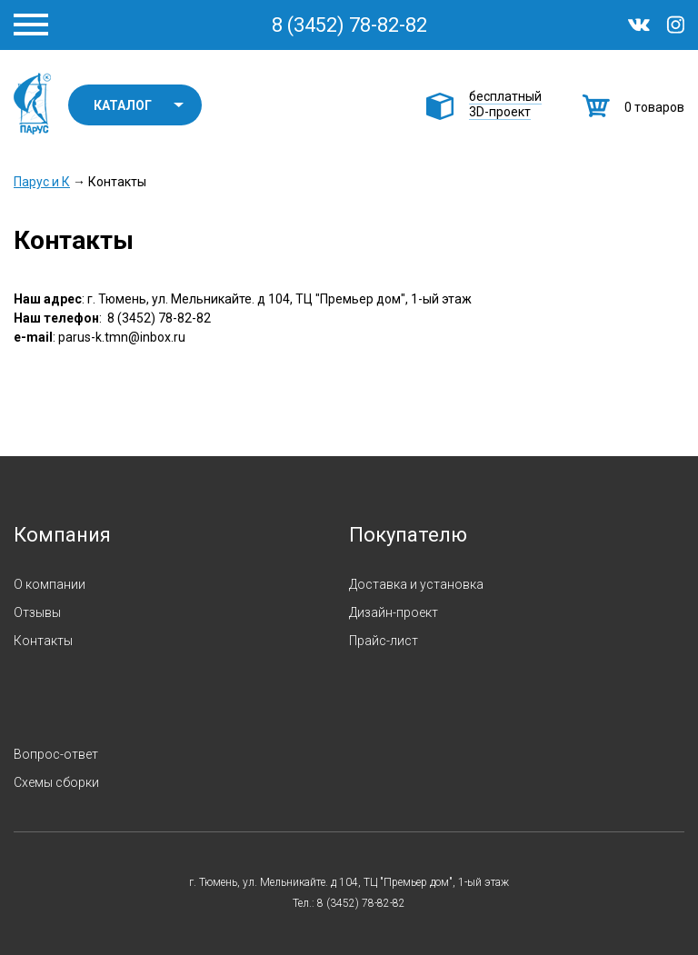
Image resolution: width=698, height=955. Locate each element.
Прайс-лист (383, 640)
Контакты (43, 640)
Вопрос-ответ (56, 754)
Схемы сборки (56, 782)
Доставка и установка (416, 584)
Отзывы (37, 612)
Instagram (675, 24)
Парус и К (32, 103)
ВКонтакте (639, 24)
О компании (49, 584)
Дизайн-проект (393, 612)
